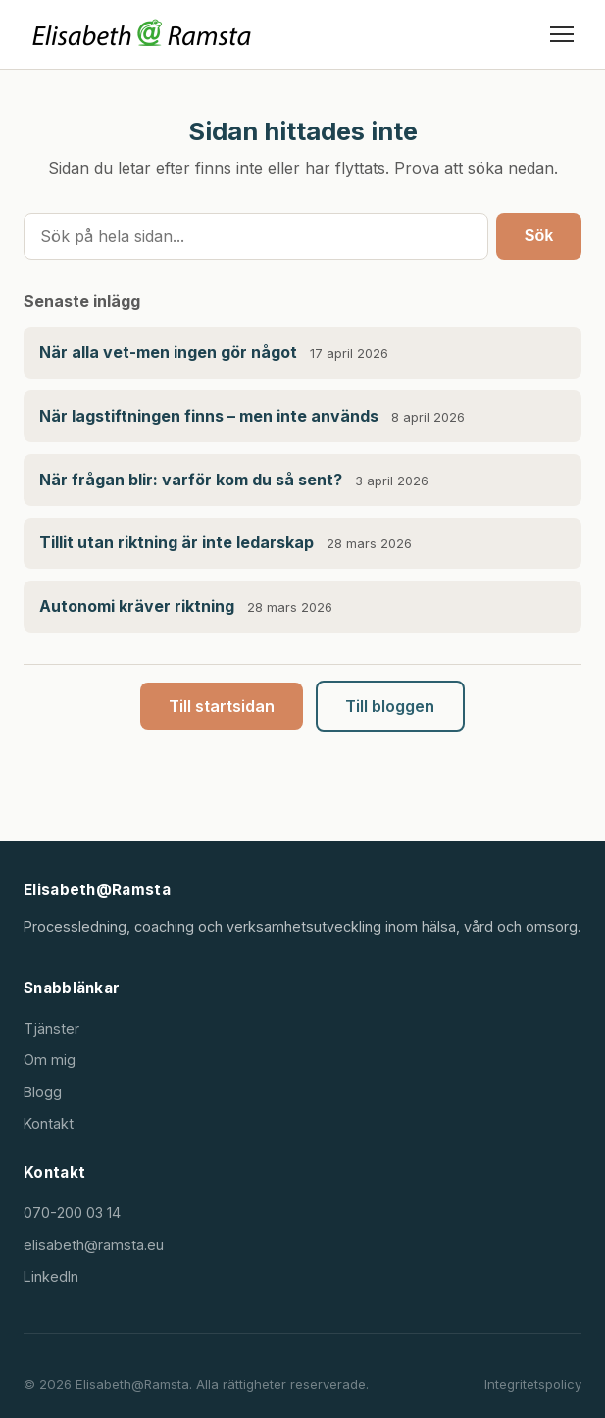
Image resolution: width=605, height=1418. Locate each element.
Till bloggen (389, 706)
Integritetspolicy (532, 1384)
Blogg (43, 1092)
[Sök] (256, 236)
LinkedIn (51, 1276)
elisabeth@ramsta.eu (94, 1245)
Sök (539, 236)
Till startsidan (222, 706)
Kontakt (49, 1123)
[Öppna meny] (561, 34)
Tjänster (51, 1028)
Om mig (50, 1059)
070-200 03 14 (72, 1212)
